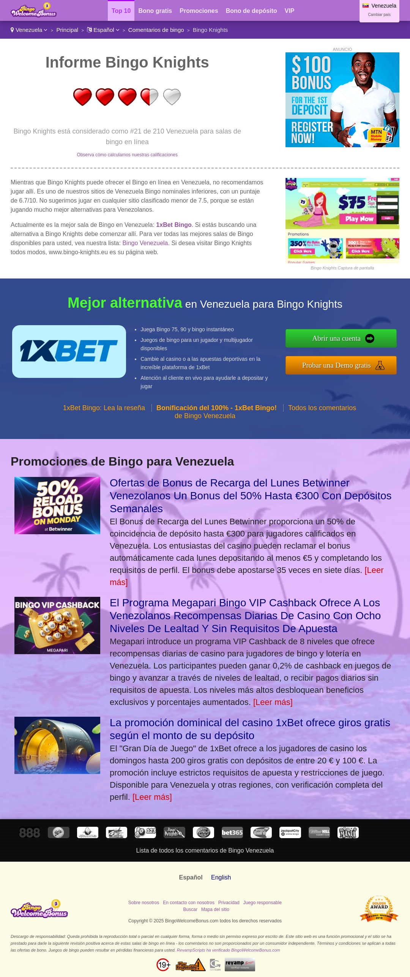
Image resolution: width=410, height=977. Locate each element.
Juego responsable (262, 902)
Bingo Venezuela (145, 243)
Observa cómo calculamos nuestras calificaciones (127, 154)
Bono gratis (155, 11)
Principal (68, 30)
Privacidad (229, 902)
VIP (290, 11)
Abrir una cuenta (336, 338)
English (221, 877)
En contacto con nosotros (188, 902)
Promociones (199, 11)
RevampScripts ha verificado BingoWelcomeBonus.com (228, 950)
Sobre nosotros (143, 902)
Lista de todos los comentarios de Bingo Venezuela (205, 850)
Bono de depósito (251, 11)
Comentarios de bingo (156, 30)
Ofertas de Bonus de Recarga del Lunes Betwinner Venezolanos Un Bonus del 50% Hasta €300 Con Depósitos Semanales (251, 495)
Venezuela (29, 30)
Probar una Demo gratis (336, 365)
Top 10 (121, 11)
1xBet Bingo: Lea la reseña (104, 408)
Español (103, 30)
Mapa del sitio (215, 909)
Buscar (190, 909)
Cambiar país (379, 15)
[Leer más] (273, 702)
